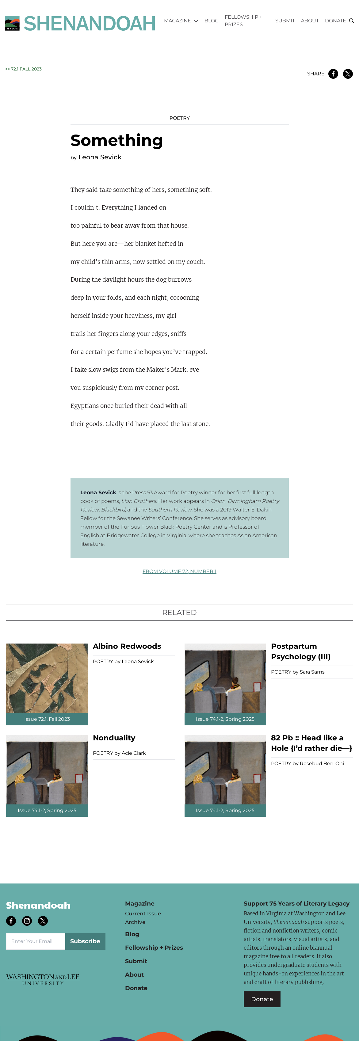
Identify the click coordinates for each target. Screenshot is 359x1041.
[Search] (351, 21)
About (310, 21)
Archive (135, 922)
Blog (211, 21)
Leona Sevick (99, 157)
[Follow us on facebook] (11, 921)
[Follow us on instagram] (27, 921)
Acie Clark (134, 753)
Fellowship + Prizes (243, 20)
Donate (335, 21)
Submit (285, 21)
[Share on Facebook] (333, 73)
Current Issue (143, 913)
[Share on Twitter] (348, 73)
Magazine (181, 21)
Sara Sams (312, 672)
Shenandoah (38, 904)
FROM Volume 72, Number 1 (179, 571)
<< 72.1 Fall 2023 (23, 69)
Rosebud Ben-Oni (322, 763)
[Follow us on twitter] (43, 921)
